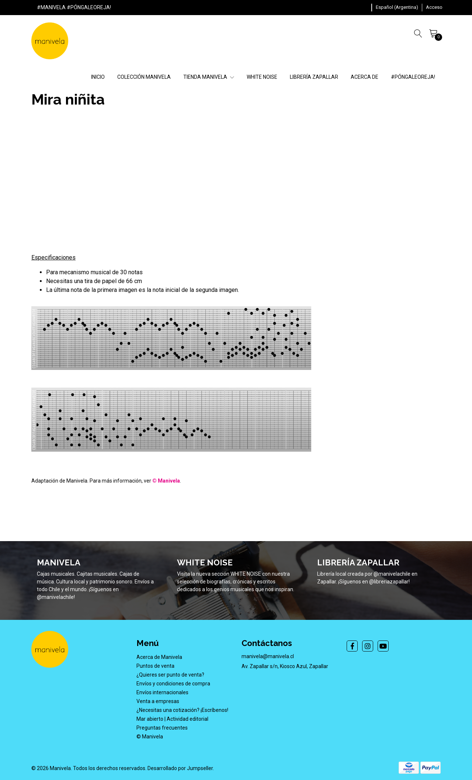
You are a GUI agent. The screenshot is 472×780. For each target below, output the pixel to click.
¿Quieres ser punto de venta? (170, 675)
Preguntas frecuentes (162, 728)
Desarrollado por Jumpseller (180, 768)
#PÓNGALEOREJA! (413, 77)
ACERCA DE (364, 77)
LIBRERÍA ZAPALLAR (314, 77)
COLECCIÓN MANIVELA (144, 77)
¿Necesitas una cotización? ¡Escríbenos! (182, 710)
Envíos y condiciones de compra (173, 684)
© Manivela (149, 737)
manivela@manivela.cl (268, 656)
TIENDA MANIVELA (208, 77)
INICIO (98, 77)
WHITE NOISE (262, 77)
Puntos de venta (155, 666)
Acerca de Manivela (159, 657)
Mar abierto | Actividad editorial (172, 719)
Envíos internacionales (162, 692)
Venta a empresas (157, 701)
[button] (397, 7)
